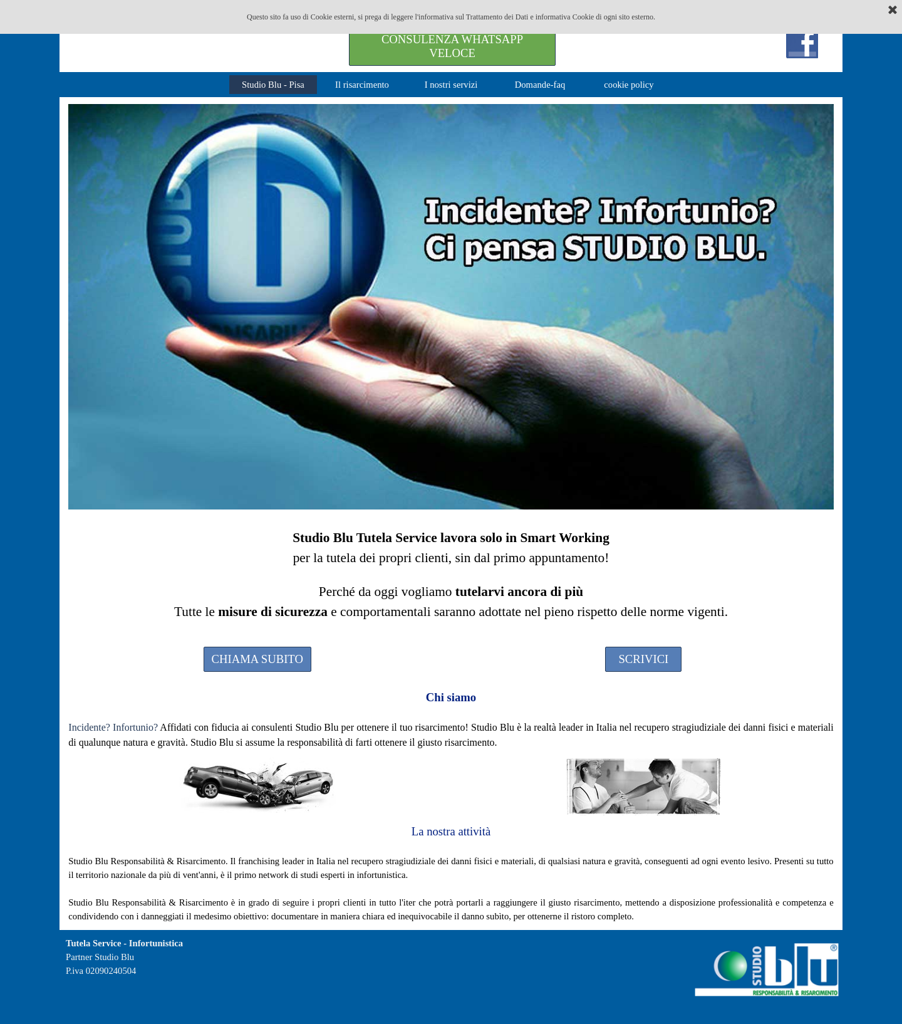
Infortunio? (135, 727)
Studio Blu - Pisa (273, 85)
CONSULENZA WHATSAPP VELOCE (452, 46)
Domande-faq (540, 85)
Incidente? (89, 727)
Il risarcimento (362, 85)
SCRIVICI (643, 659)
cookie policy (628, 85)
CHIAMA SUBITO (257, 659)
